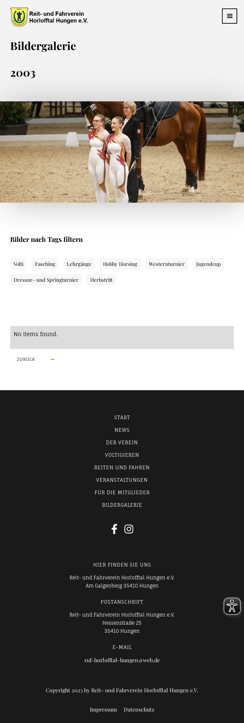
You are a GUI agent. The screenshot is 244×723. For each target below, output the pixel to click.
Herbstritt (101, 279)
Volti (18, 263)
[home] (44, 17)
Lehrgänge (79, 263)
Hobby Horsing (120, 263)
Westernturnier (167, 263)
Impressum (103, 709)
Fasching (45, 263)
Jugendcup (208, 263)
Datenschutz (139, 709)
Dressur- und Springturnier (46, 279)
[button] (229, 16)
